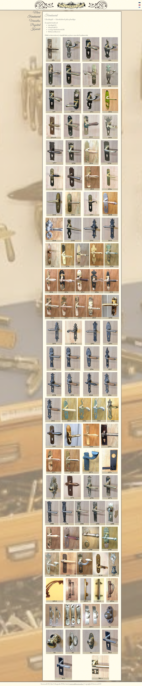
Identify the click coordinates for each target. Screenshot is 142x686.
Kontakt (35, 29)
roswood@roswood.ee (76, 684)
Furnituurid (34, 17)
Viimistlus (34, 21)
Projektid (35, 25)
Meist (36, 13)
